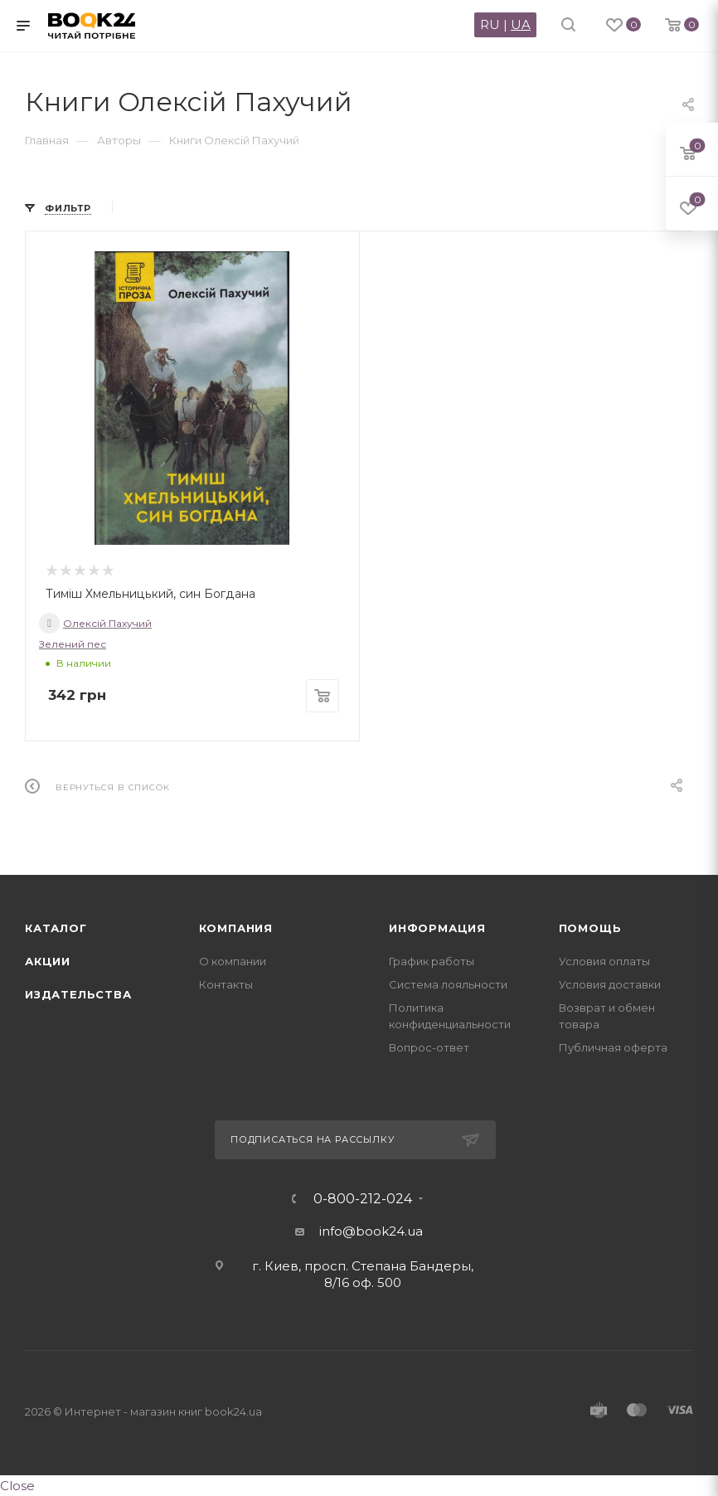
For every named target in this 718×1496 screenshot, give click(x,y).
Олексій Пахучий (95, 623)
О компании (232, 961)
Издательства (78, 994)
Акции (47, 961)
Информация (437, 928)
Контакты (226, 984)
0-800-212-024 (362, 1199)
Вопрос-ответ (429, 1047)
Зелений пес (72, 644)
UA (521, 24)
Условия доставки (610, 984)
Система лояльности (448, 984)
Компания (236, 928)
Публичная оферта (613, 1047)
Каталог (56, 928)
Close (17, 1486)
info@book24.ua (371, 1231)
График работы (431, 961)
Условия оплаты (604, 961)
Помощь (590, 928)
